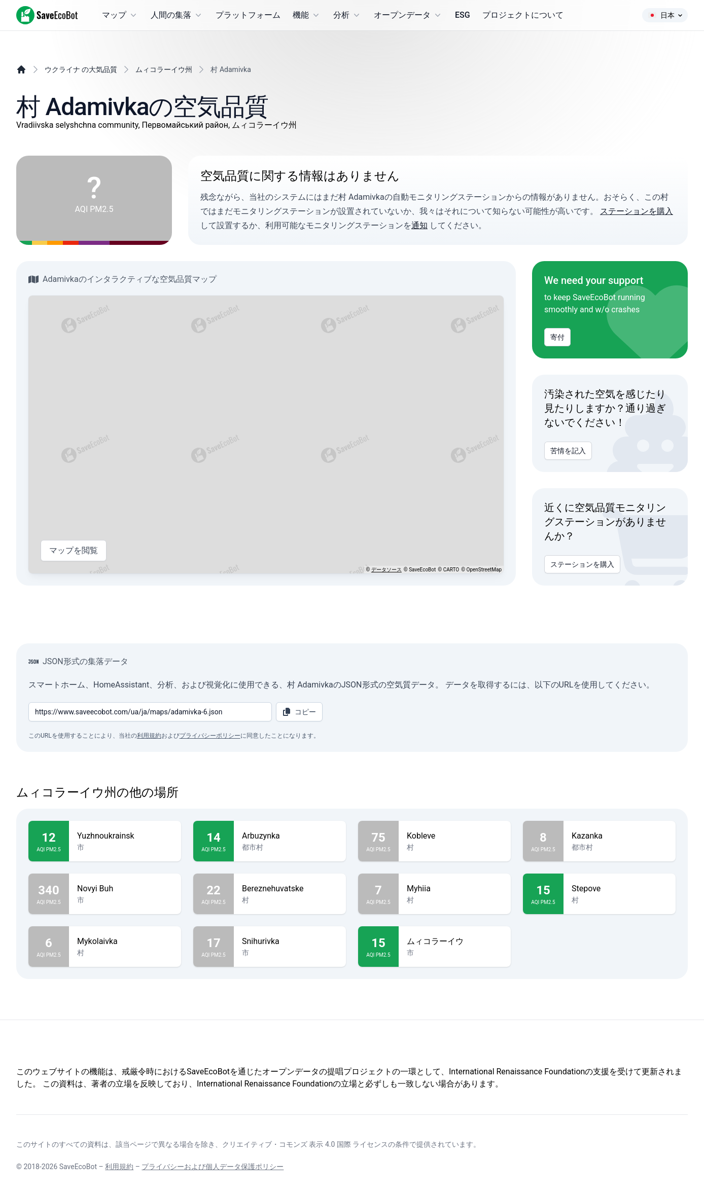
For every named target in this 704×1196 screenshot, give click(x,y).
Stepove (619, 889)
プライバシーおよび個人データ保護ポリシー (213, 1167)
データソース (386, 569)
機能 (307, 15)
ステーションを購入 (636, 211)
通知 (419, 225)
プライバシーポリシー (210, 735)
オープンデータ (408, 15)
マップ (120, 15)
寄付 (557, 337)
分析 (347, 15)
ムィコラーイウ (455, 941)
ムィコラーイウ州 (163, 69)
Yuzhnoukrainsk (125, 836)
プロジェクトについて (523, 15)
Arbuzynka (290, 836)
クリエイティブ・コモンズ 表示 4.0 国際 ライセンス (305, 1144)
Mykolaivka (125, 941)
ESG (462, 15)
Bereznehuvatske (290, 889)
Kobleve (455, 836)
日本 (665, 15)
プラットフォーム (248, 15)
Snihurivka (290, 941)
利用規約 (149, 735)
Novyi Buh (125, 889)
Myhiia (455, 889)
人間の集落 (177, 15)
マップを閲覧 (74, 550)
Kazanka (619, 836)
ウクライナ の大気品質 (81, 69)
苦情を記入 (568, 451)
